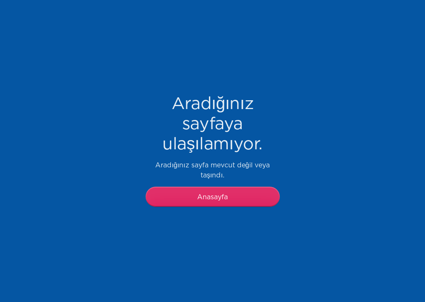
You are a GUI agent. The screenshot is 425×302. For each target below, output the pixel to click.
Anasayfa (212, 196)
